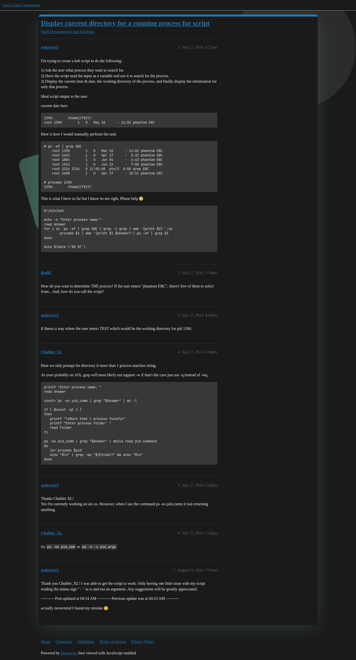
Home (46, 642)
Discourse (68, 653)
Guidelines (85, 642)
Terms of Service (112, 642)
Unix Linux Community (21, 5)
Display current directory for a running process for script (125, 23)
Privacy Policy (142, 642)
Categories (64, 642)
